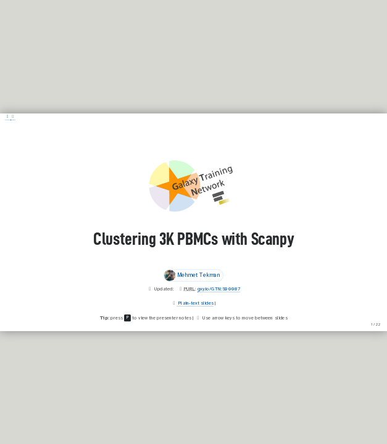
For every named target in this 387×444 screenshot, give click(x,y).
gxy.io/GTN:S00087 (219, 288)
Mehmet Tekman (192, 275)
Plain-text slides (195, 302)
